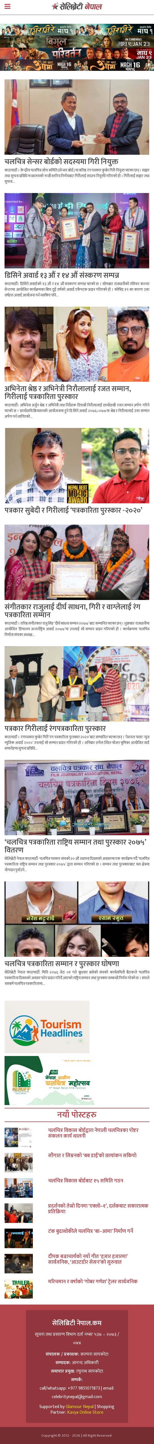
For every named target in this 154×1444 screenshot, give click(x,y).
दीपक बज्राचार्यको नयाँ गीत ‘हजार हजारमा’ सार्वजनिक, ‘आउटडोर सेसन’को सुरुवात (87, 1259)
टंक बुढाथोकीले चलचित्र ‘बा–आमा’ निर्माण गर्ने (90, 1231)
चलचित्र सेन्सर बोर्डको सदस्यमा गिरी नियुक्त (61, 162)
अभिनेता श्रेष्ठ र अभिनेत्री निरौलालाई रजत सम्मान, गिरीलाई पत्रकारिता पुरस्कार (68, 393)
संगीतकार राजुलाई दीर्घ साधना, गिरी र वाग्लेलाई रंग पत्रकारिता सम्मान (72, 611)
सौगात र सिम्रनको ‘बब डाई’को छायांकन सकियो (92, 1156)
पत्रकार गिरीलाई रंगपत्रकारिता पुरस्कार (55, 729)
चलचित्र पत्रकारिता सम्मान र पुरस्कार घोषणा (62, 964)
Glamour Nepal (80, 1407)
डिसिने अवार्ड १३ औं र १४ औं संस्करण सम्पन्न (62, 276)
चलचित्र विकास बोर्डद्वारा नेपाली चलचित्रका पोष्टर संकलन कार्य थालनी (93, 1133)
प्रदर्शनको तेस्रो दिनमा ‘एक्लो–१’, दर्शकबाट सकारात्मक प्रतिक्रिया (98, 1209)
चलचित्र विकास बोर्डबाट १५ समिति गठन (85, 1181)
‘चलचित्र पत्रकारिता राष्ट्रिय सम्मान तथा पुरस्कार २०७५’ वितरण (75, 846)
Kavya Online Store (85, 1412)
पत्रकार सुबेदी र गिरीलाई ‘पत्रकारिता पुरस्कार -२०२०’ (73, 510)
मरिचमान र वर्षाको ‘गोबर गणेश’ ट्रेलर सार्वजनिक (93, 1282)
